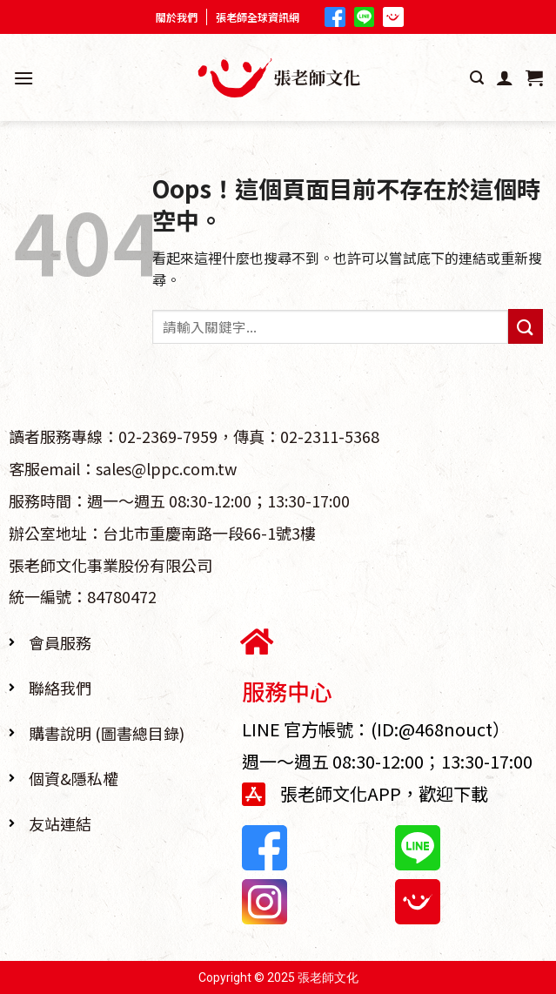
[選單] (23, 78)
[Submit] (525, 326)
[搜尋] (477, 78)
